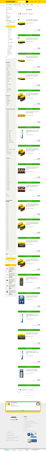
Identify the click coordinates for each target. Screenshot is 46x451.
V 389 (7, 236)
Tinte (8, 55)
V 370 (7, 224)
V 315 (7, 207)
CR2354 (7, 125)
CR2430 (7, 126)
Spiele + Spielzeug (9, 4)
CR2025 (7, 120)
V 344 (7, 217)
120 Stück (8, 184)
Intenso (7, 98)
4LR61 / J (7, 150)
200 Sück (8, 185)
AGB (25, 429)
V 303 (7, 204)
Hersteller (8, 95)
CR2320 (7, 123)
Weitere (31, 4)
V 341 (7, 216)
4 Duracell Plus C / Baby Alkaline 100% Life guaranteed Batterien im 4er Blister (32, 186)
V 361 (7, 220)
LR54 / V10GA (8, 139)
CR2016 (7, 119)
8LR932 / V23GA (8, 153)
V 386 (7, 234)
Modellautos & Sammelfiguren (8, 17)
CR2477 (7, 129)
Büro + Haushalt (8, 20)
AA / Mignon (10, 29)
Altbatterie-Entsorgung (28, 426)
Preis (7, 254)
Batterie (7, 196)
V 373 (7, 227)
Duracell (7, 97)
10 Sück (7, 168)
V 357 (7, 219)
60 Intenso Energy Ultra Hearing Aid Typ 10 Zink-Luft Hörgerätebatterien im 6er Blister (32, 223)
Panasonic (8, 101)
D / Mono (9, 35)
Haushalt (8, 49)
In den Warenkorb (29, 53)
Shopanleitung (27, 427)
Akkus (8, 23)
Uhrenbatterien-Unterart (9, 201)
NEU (6, 56)
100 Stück (8, 182)
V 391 (7, 239)
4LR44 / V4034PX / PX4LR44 (10, 149)
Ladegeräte (9, 50)
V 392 (7, 240)
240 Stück (8, 187)
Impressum (26, 418)
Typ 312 (7, 146)
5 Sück (7, 164)
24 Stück (7, 172)
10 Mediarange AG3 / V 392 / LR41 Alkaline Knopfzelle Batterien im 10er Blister (32, 352)
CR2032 (7, 122)
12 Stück (7, 169)
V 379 (7, 230)
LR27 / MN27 (8, 135)
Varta (7, 104)
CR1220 (7, 112)
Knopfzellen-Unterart (10, 109)
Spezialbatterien (10, 42)
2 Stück (7, 161)
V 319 (7, 210)
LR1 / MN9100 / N (9, 130)
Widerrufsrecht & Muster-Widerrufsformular (31, 423)
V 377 (7, 229)
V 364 (7, 223)
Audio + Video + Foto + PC (11, 25)
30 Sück (7, 174)
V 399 (7, 249)
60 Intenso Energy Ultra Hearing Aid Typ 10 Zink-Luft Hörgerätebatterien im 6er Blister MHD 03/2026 (32, 149)
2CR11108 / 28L (8, 89)
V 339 (7, 214)
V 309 (7, 206)
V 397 (7, 247)
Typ (6, 194)
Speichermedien (9, 53)
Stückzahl (8, 158)
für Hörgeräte (8, 84)
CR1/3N (7, 79)
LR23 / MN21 (8, 133)
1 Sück (7, 159)
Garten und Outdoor (17, 4)
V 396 (7, 246)
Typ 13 (7, 145)
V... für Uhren (10, 45)
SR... (8, 43)
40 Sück (7, 175)
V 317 (7, 209)
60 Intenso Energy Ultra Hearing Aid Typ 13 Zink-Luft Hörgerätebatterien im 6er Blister (32, 260)
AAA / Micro (10, 30)
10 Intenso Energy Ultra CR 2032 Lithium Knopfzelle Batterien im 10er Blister (32, 278)
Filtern (10, 258)
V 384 (7, 233)
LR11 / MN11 (8, 132)
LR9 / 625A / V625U (9, 140)
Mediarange (8, 100)
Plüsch (7, 15)
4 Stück (7, 162)
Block (9, 36)
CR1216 (7, 110)
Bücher (27, 4)
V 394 (7, 243)
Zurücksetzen (10, 260)
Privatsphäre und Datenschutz (29, 430)
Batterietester (10, 46)
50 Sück (7, 178)
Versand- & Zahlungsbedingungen (30, 421)
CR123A (7, 81)
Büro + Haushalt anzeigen (11, 22)
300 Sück (8, 188)
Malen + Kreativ (8, 13)
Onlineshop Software (20, 448)
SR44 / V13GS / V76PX (9, 142)
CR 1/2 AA (8, 75)
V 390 (7, 237)
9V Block (7, 64)
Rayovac (7, 103)
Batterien (8, 26)
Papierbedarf (9, 52)
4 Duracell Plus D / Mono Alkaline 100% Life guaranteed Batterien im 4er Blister (32, 168)
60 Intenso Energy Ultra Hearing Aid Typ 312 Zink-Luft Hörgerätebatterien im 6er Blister (32, 94)
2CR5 (7, 91)
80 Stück (7, 181)
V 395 (7, 244)
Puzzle (24, 4)
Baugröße (8, 62)
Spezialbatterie (8, 74)
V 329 (7, 213)
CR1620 (7, 116)
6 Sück (7, 165)
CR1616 (7, 115)
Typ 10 (7, 143)
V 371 (7, 226)
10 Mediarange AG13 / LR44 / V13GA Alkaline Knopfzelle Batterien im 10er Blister (32, 131)
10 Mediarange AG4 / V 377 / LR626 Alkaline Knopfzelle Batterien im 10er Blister (32, 315)
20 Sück (7, 171)
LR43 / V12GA (8, 136)
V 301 (7, 203)
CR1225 (7, 113)
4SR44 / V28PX (8, 152)
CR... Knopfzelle (10, 39)
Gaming (7, 19)
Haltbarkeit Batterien (28, 424)
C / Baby (9, 33)
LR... (8, 40)
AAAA (9, 32)
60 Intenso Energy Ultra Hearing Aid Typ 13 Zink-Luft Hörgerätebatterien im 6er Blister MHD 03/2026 (32, 205)
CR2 (7, 82)
